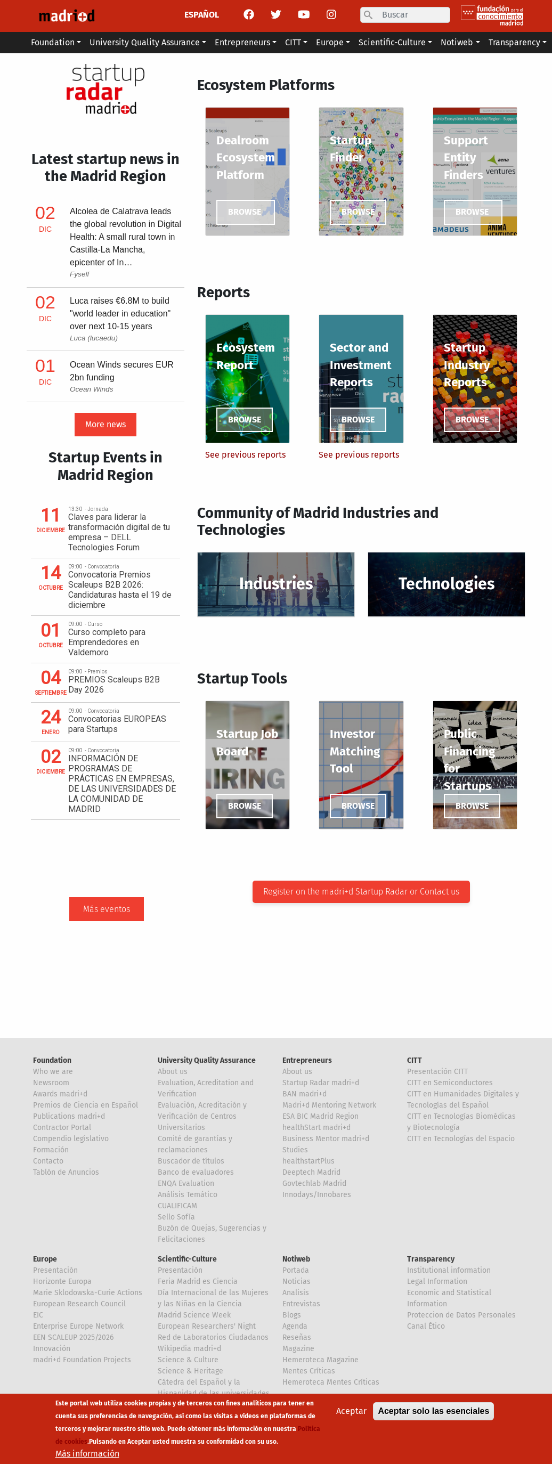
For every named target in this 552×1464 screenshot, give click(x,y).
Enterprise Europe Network (78, 1326)
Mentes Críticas (308, 1371)
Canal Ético (426, 1326)
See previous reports (245, 455)
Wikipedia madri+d (189, 1348)
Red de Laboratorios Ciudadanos (213, 1337)
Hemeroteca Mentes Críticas (330, 1382)
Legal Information (437, 1281)
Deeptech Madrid (311, 1172)
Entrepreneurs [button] (242, 42)
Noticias (296, 1281)
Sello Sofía (176, 1217)
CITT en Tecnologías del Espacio (461, 1138)
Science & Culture (188, 1359)
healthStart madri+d (316, 1127)
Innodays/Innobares (316, 1194)
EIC (38, 1315)
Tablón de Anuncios (66, 1172)
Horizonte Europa (62, 1281)
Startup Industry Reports (467, 364)
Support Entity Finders (466, 157)
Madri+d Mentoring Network (329, 1105)
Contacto (48, 1161)
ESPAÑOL (201, 15)
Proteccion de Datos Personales (461, 1315)
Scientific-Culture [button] (392, 42)
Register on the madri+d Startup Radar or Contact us (361, 891)
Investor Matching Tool (355, 751)
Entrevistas (301, 1303)
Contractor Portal (62, 1127)
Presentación (55, 1270)
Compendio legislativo (71, 1138)
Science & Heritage (190, 1371)
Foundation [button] (53, 42)
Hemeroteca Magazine (320, 1359)
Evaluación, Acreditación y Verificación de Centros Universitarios (202, 1116)
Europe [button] (330, 42)
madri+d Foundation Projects (82, 1359)
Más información (87, 1454)
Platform (241, 175)
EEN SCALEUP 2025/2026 (73, 1337)
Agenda (294, 1326)
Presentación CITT (437, 1071)
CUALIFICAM (177, 1205)
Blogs (291, 1315)
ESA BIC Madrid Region (320, 1116)
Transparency (430, 1259)
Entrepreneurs (307, 1060)
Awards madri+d (60, 1094)
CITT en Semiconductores (450, 1082)
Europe (45, 1259)
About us (173, 1071)
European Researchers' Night (207, 1326)
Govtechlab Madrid (314, 1183)
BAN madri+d (304, 1094)
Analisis (295, 1292)
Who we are (53, 1071)
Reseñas (296, 1337)
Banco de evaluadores (196, 1172)
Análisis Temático (187, 1194)
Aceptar (351, 1411)
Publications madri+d (69, 1116)
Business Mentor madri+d (325, 1138)
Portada (295, 1270)
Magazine (298, 1348)
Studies (295, 1149)
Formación (51, 1149)
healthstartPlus (308, 1161)
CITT (414, 1060)
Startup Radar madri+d (320, 1082)
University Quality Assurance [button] (145, 42)
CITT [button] (293, 42)
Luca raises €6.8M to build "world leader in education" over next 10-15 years (120, 313)
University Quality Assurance (207, 1060)
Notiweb (296, 1259)
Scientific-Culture (187, 1259)
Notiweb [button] (457, 42)
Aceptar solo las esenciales (433, 1411)
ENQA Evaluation (186, 1183)
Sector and (359, 347)
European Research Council (79, 1303)
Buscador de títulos (191, 1161)
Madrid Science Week (194, 1315)
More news (105, 424)
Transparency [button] (514, 42)
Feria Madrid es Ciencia (198, 1281)
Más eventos (106, 909)
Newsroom (51, 1082)
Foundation (52, 1060)
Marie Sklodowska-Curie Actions (87, 1292)
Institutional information (449, 1270)
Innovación (51, 1348)
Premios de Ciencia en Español (85, 1105)
